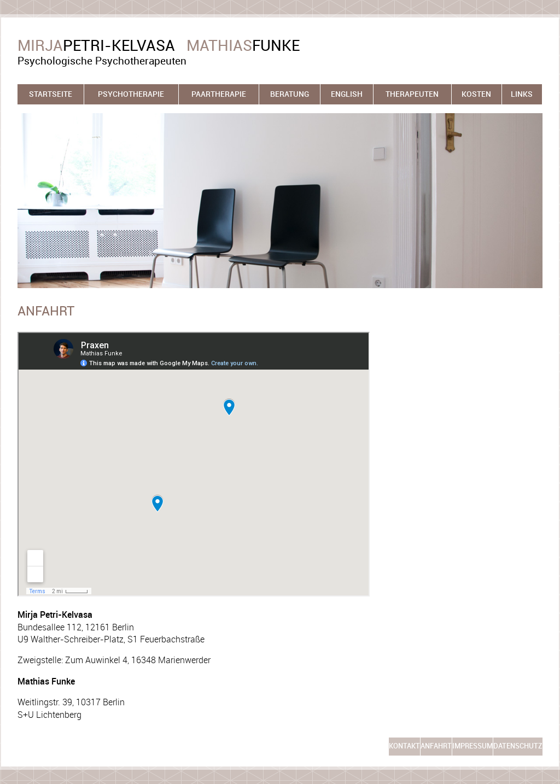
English (347, 94)
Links (522, 94)
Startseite (50, 94)
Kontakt (404, 746)
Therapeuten (412, 94)
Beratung (289, 94)
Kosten (476, 94)
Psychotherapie (131, 94)
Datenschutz (517, 746)
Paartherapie (218, 94)
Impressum (472, 746)
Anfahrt (436, 746)
